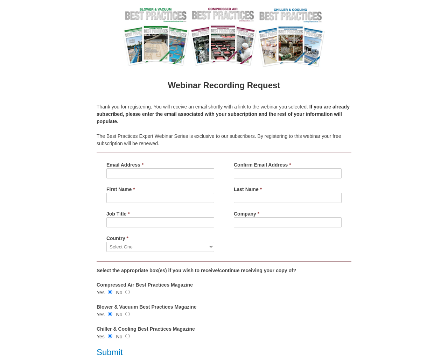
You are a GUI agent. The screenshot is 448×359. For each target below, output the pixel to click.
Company (246, 214)
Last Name (248, 189)
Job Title (118, 214)
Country (117, 238)
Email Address (125, 165)
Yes (101, 292)
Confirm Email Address (262, 165)
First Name (120, 189)
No (119, 292)
